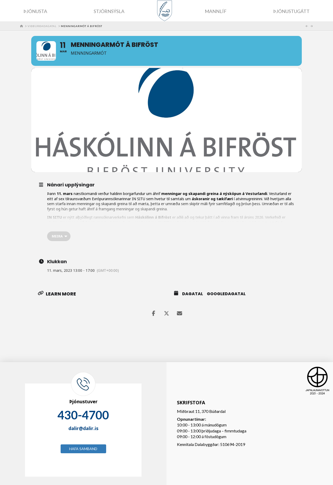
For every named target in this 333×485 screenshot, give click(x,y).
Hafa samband (83, 448)
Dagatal (192, 294)
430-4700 (83, 415)
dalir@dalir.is (83, 428)
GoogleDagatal (226, 294)
